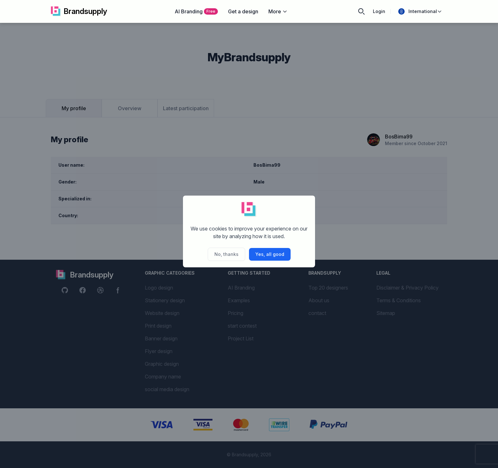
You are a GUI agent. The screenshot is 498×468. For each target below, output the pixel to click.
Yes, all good (269, 254)
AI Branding (196, 11)
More (277, 11)
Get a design (243, 11)
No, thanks (226, 254)
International (420, 11)
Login (379, 11)
